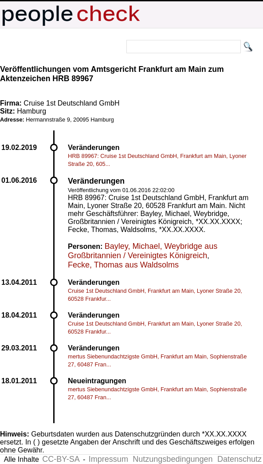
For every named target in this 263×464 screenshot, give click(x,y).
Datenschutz (239, 459)
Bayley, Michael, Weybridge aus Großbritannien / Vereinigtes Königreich (142, 251)
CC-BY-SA (60, 459)
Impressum (108, 459)
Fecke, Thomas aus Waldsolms (123, 264)
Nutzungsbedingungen (172, 459)
